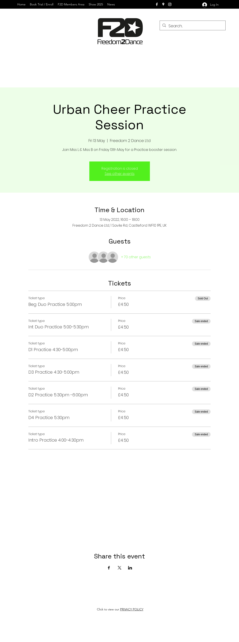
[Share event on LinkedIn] (130, 567)
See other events (120, 173)
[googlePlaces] (163, 4)
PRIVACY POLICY (131, 609)
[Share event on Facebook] (109, 567)
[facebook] (157, 4)
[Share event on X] (119, 567)
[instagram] (170, 4)
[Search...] (192, 26)
